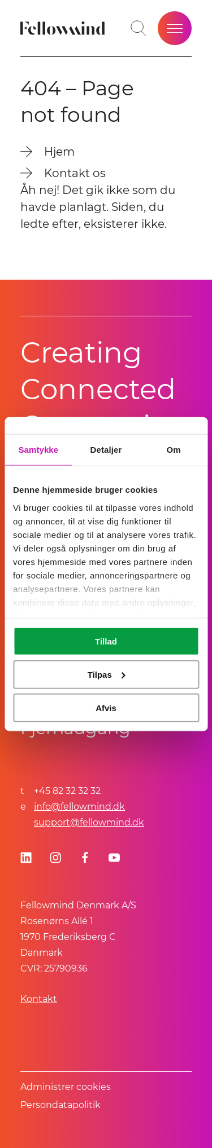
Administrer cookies (65, 1086)
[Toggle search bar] (138, 28)
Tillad (106, 641)
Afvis (106, 707)
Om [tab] (174, 449)
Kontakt (38, 999)
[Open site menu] (175, 28)
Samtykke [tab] (38, 449)
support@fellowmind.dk (89, 822)
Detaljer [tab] (106, 449)
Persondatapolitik (60, 1105)
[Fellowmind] (64, 28)
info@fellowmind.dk (79, 806)
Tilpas (107, 674)
